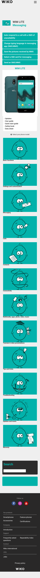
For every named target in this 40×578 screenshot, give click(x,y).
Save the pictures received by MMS (18, 52)
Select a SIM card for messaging (17, 57)
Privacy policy (20, 563)
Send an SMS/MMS (12, 62)
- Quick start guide (11, 124)
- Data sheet (8, 129)
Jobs (5, 557)
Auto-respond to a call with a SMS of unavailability (19, 36)
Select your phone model (20, 134)
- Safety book (9, 126)
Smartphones (8, 517)
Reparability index (26, 538)
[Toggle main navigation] (35, 2)
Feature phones (26, 517)
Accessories (8, 521)
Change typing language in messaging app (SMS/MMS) (20, 44)
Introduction (7, 530)
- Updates (8, 119)
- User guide (8, 121)
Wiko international (10, 549)
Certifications (25, 521)
